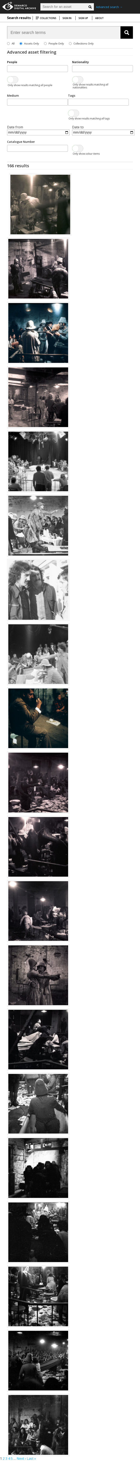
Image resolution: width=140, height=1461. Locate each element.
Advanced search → (109, 7)
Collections (46, 18)
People (12, 62)
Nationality (80, 62)
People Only (56, 43)
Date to (78, 127)
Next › (21, 1458)
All (13, 43)
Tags (71, 95)
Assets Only (31, 43)
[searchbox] (9, 68)
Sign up (83, 18)
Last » (31, 1458)
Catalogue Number (21, 142)
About (99, 18)
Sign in (67, 18)
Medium (13, 95)
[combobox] (37, 68)
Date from (15, 127)
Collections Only (84, 43)
